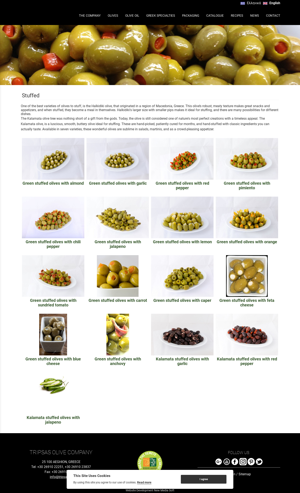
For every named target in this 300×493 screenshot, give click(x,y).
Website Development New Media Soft (150, 490)
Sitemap (245, 474)
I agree (204, 479)
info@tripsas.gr (61, 477)
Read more (144, 482)
